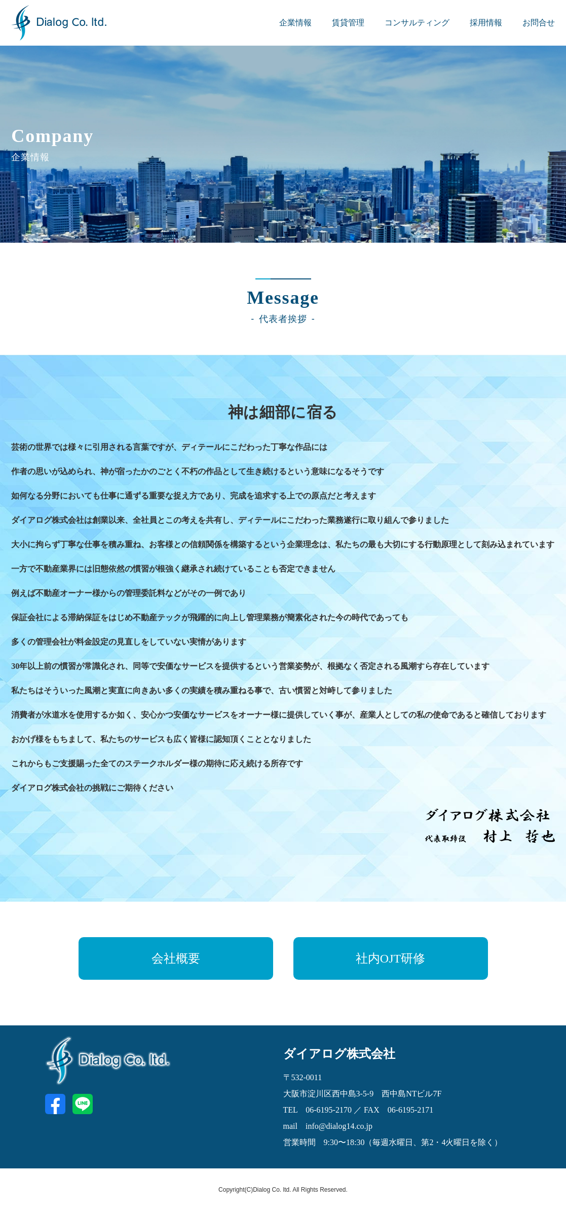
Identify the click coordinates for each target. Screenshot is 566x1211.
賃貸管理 (348, 22)
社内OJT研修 (390, 958)
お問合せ (538, 22)
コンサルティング (417, 22)
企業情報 (295, 22)
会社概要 (176, 958)
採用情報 (486, 22)
